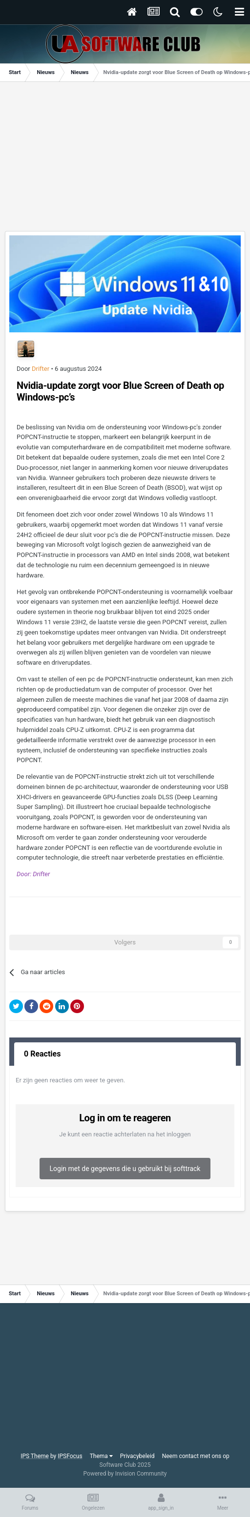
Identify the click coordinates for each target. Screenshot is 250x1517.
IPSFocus (70, 1456)
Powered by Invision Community (125, 1473)
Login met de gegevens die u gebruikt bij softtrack (125, 1168)
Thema (101, 1456)
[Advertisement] (127, 160)
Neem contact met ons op (195, 1456)
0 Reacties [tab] (42, 1053)
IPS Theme (35, 1456)
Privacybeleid (137, 1456)
